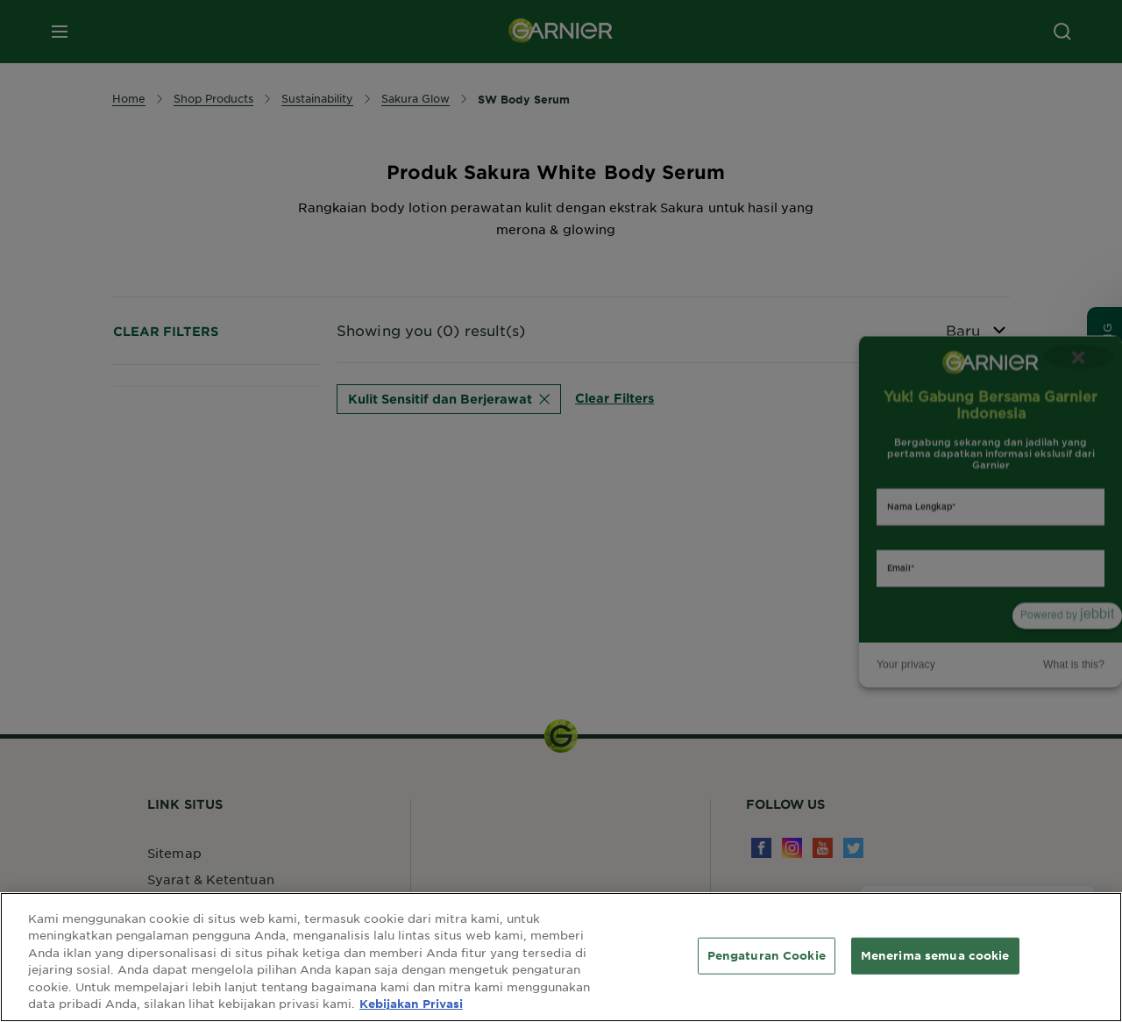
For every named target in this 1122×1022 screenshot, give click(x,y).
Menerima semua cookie (935, 955)
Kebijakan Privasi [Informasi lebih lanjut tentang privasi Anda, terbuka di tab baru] (411, 1004)
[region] (561, 957)
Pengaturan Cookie (766, 955)
